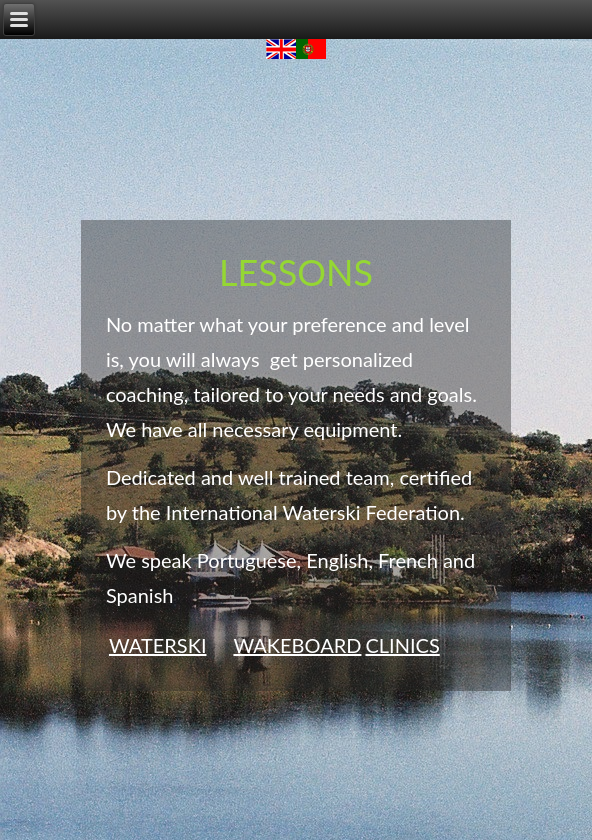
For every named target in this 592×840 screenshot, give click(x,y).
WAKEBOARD (297, 645)
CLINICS (402, 645)
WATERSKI (158, 645)
